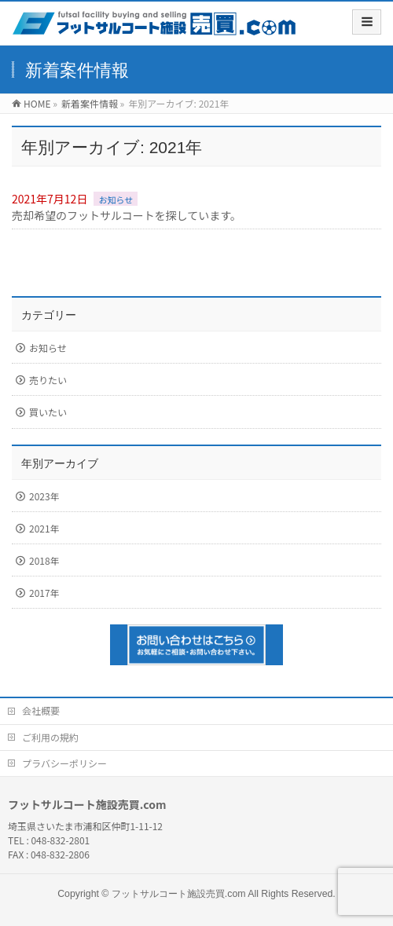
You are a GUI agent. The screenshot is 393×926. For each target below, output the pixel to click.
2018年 (44, 560)
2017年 (44, 592)
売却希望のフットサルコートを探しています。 (126, 215)
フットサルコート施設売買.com (179, 893)
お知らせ (115, 199)
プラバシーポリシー (64, 763)
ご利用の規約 (50, 737)
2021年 (44, 528)
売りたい (48, 379)
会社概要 (41, 710)
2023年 (44, 496)
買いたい (48, 412)
